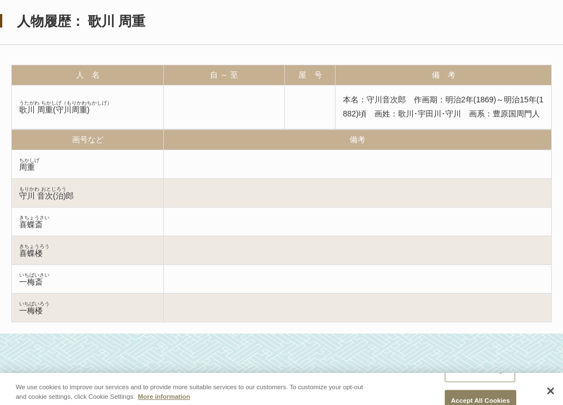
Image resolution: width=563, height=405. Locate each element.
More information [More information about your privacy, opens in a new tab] (164, 399)
